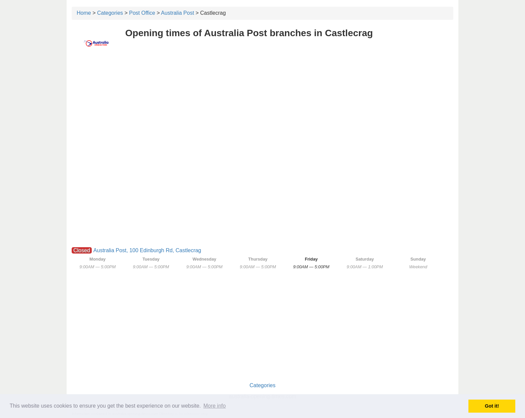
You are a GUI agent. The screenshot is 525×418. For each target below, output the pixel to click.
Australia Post (177, 13)
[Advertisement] (262, 106)
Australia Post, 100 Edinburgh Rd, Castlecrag (147, 250)
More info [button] (214, 406)
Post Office (142, 13)
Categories (110, 13)
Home (84, 13)
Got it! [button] (492, 406)
